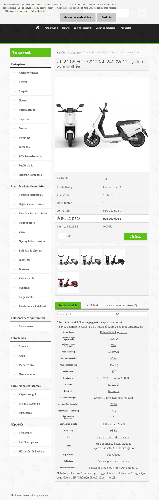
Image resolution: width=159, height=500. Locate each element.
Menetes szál (26, 365)
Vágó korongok (28, 394)
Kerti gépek (25, 433)
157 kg (114, 365)
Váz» (22, 232)
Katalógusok (51, 28)
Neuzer (23, 100)
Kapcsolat (126, 28)
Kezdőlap (61, 52)
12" (114, 371)
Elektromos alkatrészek (33, 306)
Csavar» (23, 346)
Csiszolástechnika (29, 403)
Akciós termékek (28, 72)
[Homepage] (37, 27)
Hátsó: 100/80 (121, 378)
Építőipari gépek (28, 442)
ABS (115, 448)
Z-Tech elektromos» (30, 156)
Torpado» (24, 147)
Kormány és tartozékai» (33, 213)
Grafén (98, 397)
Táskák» (24, 269)
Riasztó (107, 448)
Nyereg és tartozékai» (32, 241)
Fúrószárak (25, 413)
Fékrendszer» (27, 223)
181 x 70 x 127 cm (113, 424)
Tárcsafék (114, 384)
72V (113, 345)
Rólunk (66, 28)
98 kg (113, 430)
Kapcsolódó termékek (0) (122, 305)
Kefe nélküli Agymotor (113, 332)
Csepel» (23, 91)
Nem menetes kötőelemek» (27, 375)
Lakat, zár (24, 260)
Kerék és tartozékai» (31, 195)
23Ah (113, 404)
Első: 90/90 (104, 378)
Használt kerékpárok (31, 175)
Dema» (23, 128)
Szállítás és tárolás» (31, 250)
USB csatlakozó (105, 443)
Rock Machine (27, 110)
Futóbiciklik (26, 165)
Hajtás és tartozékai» (31, 204)
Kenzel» (23, 82)
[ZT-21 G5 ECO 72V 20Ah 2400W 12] (102, 79)
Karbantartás (26, 278)
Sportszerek (26, 326)
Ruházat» (24, 288)
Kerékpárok (74, 52)
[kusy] (61, 236)
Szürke (109, 437)
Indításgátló (126, 448)
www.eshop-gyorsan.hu (36, 495)
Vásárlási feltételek (106, 28)
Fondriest (24, 138)
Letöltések (92, 305)
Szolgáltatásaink (83, 28)
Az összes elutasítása (77, 17)
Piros (100, 437)
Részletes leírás (67, 305)
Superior (24, 119)
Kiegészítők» (26, 297)
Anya (22, 356)
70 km (113, 358)
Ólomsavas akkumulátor (118, 397)
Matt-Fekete (122, 437)
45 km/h (113, 352)
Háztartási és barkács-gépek (32, 452)
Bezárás (107, 17)
